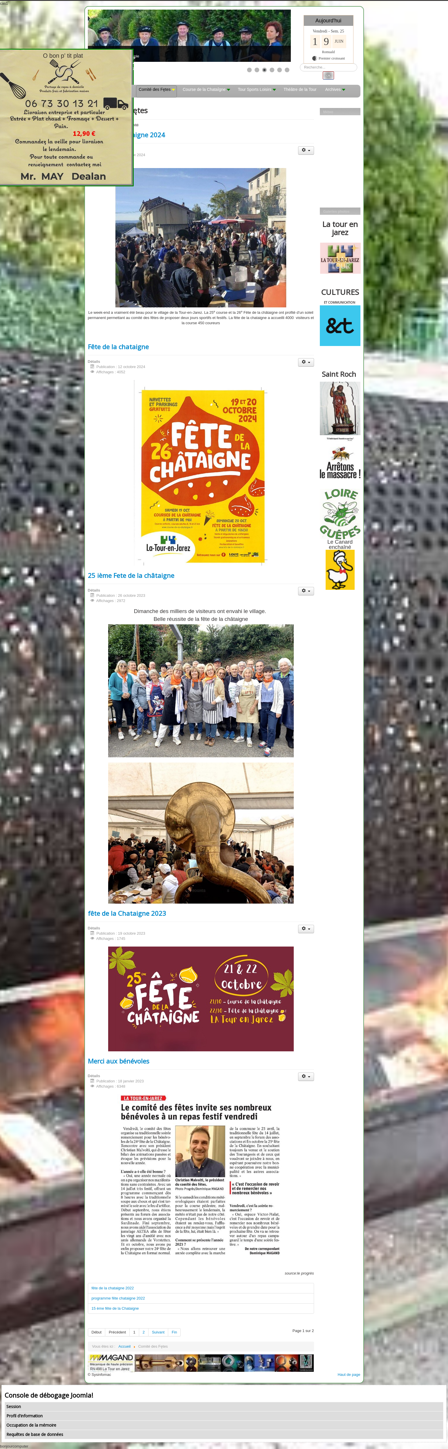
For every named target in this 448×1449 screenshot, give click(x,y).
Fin (174, 1332)
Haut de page (349, 1374)
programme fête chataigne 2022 (118, 1298)
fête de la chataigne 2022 (113, 1288)
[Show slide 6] (287, 70)
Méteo (328, 112)
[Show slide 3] (264, 70)
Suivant (158, 1332)
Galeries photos (336, 212)
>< (141, 60)
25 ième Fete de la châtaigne (131, 575)
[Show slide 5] (279, 70)
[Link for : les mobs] (189, 36)
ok (329, 75)
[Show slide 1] (249, 70)
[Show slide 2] (257, 70)
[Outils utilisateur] (306, 150)
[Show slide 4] (272, 70)
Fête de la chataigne (118, 346)
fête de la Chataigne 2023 (127, 913)
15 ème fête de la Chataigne (115, 1308)
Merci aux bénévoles (118, 1061)
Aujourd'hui (328, 21)
